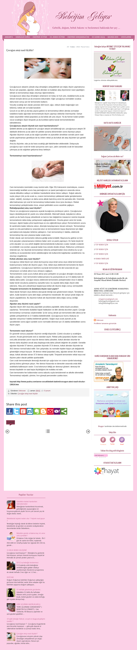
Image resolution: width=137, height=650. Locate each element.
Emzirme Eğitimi (40, 37)
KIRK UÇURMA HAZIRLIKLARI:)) (28, 604)
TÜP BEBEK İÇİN (101, 249)
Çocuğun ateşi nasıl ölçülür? (27, 634)
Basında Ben (113, 37)
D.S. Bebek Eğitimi (57, 37)
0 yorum (47, 391)
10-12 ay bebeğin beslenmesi (27, 563)
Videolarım (126, 37)
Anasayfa (9, 37)
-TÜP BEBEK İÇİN (101, 245)
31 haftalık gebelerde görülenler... (29, 590)
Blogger (101, 426)
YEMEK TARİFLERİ (102, 259)
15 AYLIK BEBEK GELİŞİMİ (17, 550)
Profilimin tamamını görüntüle (105, 324)
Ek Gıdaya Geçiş (98, 37)
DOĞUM (10, 577)
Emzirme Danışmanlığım (78, 37)
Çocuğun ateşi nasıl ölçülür (28, 394)
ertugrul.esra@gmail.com (108, 299)
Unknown (22, 391)
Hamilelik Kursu (23, 37)
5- (94, 263)
